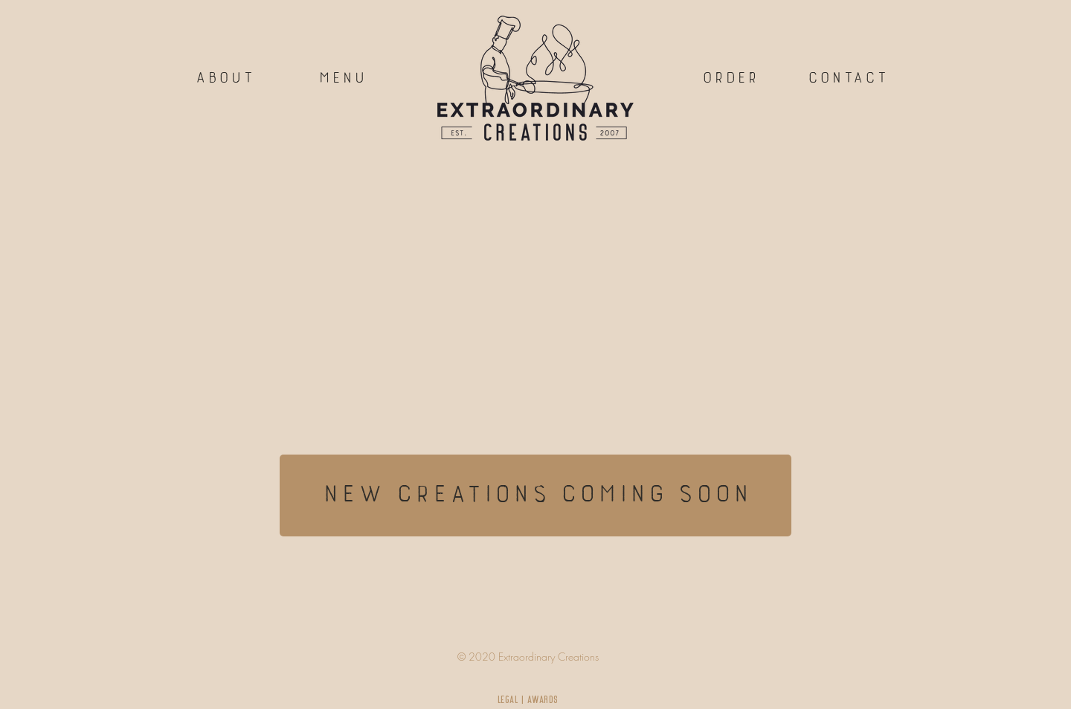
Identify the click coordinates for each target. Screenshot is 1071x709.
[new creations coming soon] (535, 495)
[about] (224, 78)
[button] (847, 78)
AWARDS (543, 699)
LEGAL (508, 699)
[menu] (341, 78)
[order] (729, 78)
